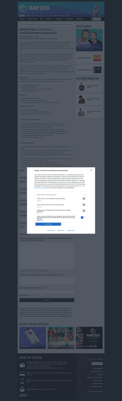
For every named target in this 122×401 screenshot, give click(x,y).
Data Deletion (51, 230)
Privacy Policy (71, 230)
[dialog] (61, 200)
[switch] (83, 198)
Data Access (60, 230)
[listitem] (61, 195)
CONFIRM (48, 224)
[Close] (91, 170)
